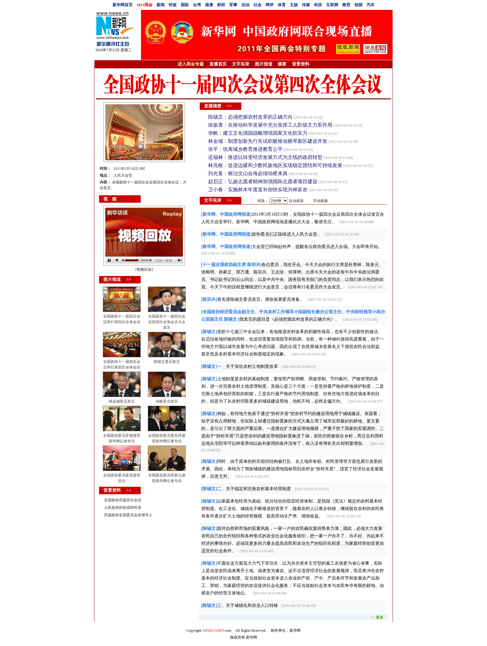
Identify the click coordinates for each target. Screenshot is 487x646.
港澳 (209, 4)
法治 (245, 4)
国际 (185, 4)
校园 (358, 4)
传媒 (306, 4)
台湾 (197, 4)
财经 (221, 4)
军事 (233, 4)
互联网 (332, 4)
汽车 (370, 4)
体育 (282, 4)
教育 (346, 4)
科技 (318, 4)
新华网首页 (122, 4)
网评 (270, 4)
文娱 (294, 4)
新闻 (161, 4)
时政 (173, 4)
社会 (257, 4)
